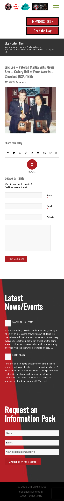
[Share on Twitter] (14, 152)
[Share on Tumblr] (38, 152)
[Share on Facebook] (8, 152)
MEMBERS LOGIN (42, 21)
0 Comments (20, 82)
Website (50, 217)
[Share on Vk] (44, 152)
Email (49, 208)
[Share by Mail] (56, 152)
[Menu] (54, 7)
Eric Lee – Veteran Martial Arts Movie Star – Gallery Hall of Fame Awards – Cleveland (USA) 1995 (29, 71)
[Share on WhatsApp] (20, 152)
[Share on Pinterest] (26, 152)
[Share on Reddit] (50, 152)
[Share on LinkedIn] (32, 152)
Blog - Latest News (15, 43)
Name (49, 197)
